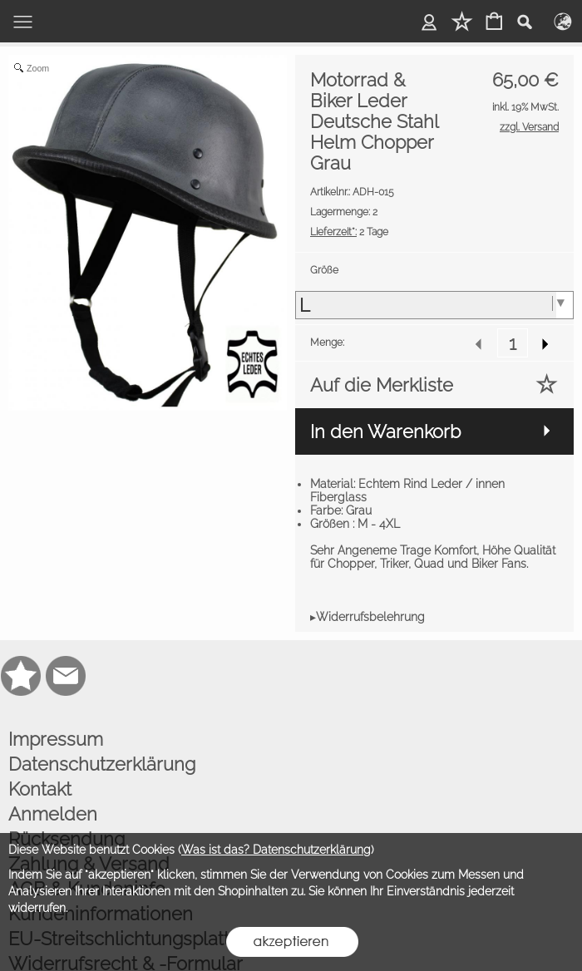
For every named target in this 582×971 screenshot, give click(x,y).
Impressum (55, 739)
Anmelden (52, 814)
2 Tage (349, 232)
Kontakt (40, 789)
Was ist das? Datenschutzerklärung (276, 849)
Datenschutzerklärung (101, 764)
